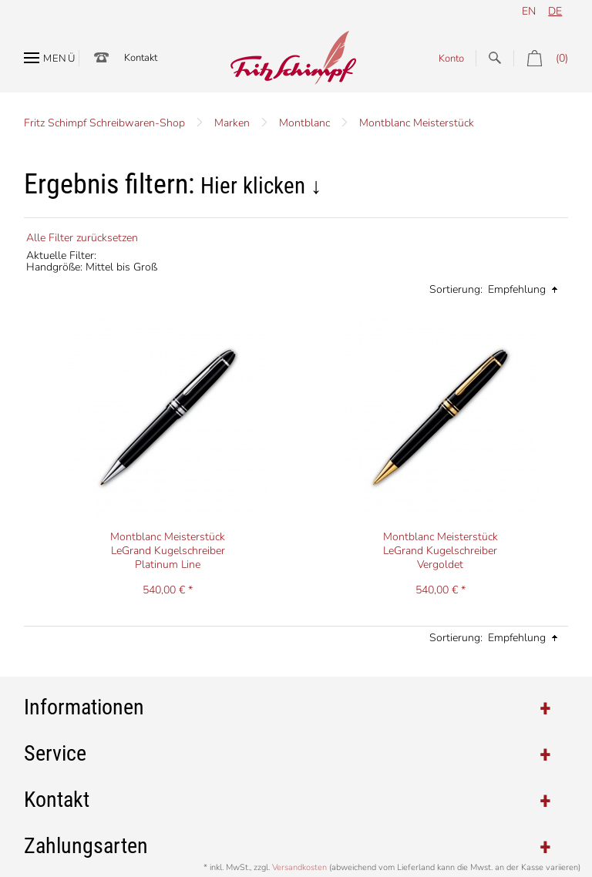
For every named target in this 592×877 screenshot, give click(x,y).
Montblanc (304, 123)
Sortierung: (456, 289)
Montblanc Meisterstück (416, 123)
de (555, 11)
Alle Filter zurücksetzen (82, 237)
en (529, 11)
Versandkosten (299, 867)
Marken (232, 123)
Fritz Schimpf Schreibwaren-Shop (104, 123)
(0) (540, 58)
